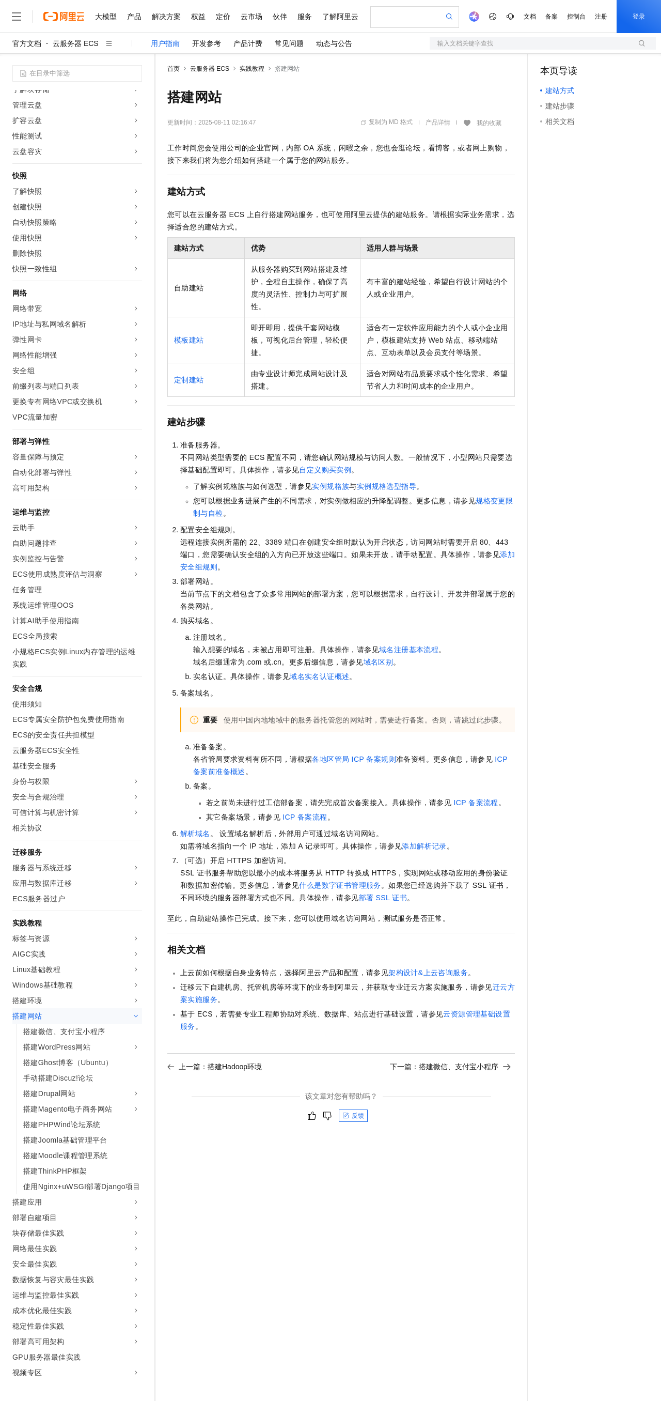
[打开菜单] (16, 16)
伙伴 (280, 16)
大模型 (106, 16)
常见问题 (289, 43)
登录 (639, 16)
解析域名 (195, 833)
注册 (601, 16)
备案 (551, 16)
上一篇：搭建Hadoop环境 (214, 1067)
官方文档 (26, 43)
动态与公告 (334, 43)
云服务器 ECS (76, 43)
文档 (530, 16)
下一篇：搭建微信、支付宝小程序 (450, 1067)
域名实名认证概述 (319, 676)
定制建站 (189, 380)
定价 (223, 16)
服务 (304, 16)
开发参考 (206, 43)
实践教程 (252, 68)
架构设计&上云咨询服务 (428, 972)
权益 (198, 16)
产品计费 (247, 43)
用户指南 (165, 43)
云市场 (251, 16)
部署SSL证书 (383, 898)
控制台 (576, 16)
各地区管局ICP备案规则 (354, 759)
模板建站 (189, 340)
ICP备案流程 (475, 802)
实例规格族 (330, 486)
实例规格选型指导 (386, 486)
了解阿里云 (340, 16)
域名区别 (379, 662)
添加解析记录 (424, 846)
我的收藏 (489, 123)
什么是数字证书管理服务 (340, 885)
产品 (134, 16)
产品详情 (438, 122)
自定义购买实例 (325, 470)
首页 (173, 68)
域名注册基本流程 (408, 649)
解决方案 (166, 16)
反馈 (353, 1115)
